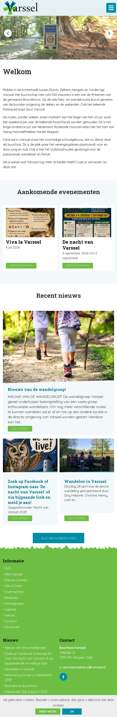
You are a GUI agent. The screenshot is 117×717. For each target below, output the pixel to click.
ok (72, 711)
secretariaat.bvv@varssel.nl (84, 667)
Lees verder (20, 428)
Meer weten (47, 711)
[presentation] (8, 33)
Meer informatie (21, 265)
